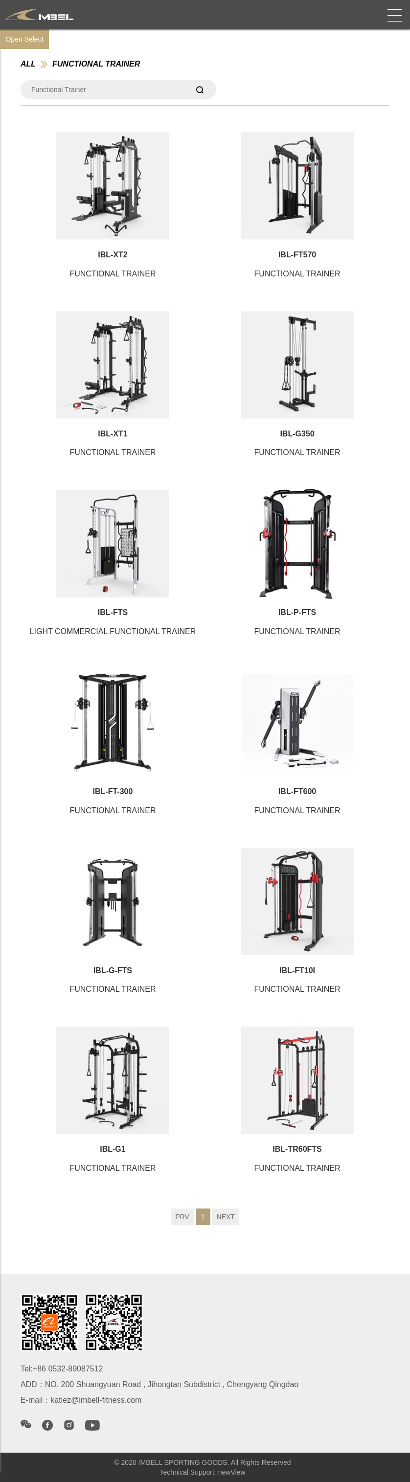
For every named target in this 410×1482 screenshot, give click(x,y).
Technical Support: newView (203, 1472)
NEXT (225, 1217)
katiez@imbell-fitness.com (95, 1400)
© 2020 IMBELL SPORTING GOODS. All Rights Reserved (202, 1462)
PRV (182, 1217)
